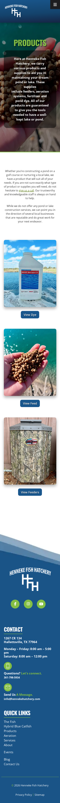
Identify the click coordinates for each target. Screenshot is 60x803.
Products (10, 731)
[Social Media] (17, 606)
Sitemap (39, 795)
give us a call (26, 190)
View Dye (30, 315)
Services (9, 740)
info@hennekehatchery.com (22, 699)
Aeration (10, 735)
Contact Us (11, 764)
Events (8, 752)
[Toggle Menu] (55, 4)
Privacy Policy (24, 795)
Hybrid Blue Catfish (18, 726)
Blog (7, 759)
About (8, 745)
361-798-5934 (12, 677)
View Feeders (30, 492)
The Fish (10, 721)
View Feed (30, 403)
